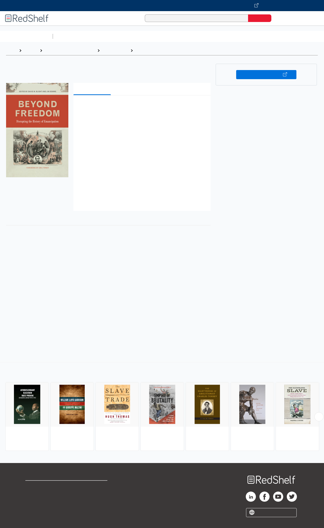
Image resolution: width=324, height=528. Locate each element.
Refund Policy (93, 494)
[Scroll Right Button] (318, 416)
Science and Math (99, 36)
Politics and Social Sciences (249, 36)
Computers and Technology (144, 36)
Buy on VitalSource (266, 74)
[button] (143, 107)
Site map (33, 511)
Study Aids (68, 36)
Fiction (286, 36)
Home (11, 50)
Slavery (142, 50)
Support (32, 494)
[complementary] (162, 407)
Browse (30, 50)
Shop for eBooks (41, 486)
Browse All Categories (26, 36)
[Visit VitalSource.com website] (162, 5)
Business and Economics (196, 36)
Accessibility (92, 502)
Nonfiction (307, 36)
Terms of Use (93, 486)
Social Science (115, 50)
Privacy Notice (39, 502)
